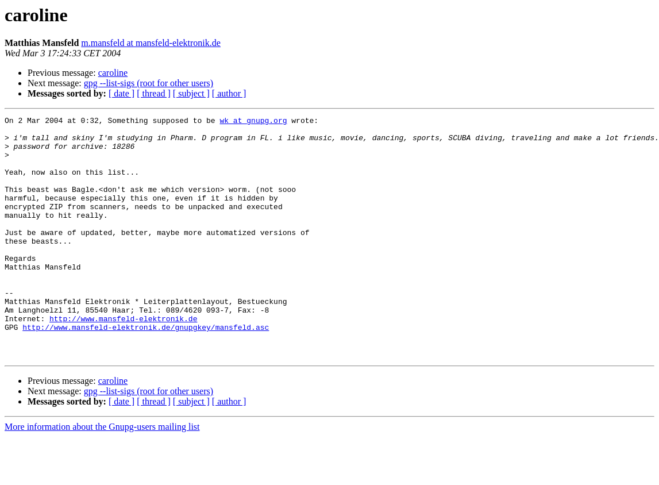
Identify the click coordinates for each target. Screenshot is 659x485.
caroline (113, 73)
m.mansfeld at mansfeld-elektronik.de (151, 43)
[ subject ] (191, 93)
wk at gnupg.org (253, 122)
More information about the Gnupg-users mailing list (102, 475)
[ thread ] (154, 93)
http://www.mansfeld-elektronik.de (123, 360)
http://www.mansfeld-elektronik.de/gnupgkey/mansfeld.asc (145, 370)
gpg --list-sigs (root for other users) (148, 83)
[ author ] (229, 93)
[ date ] (121, 93)
